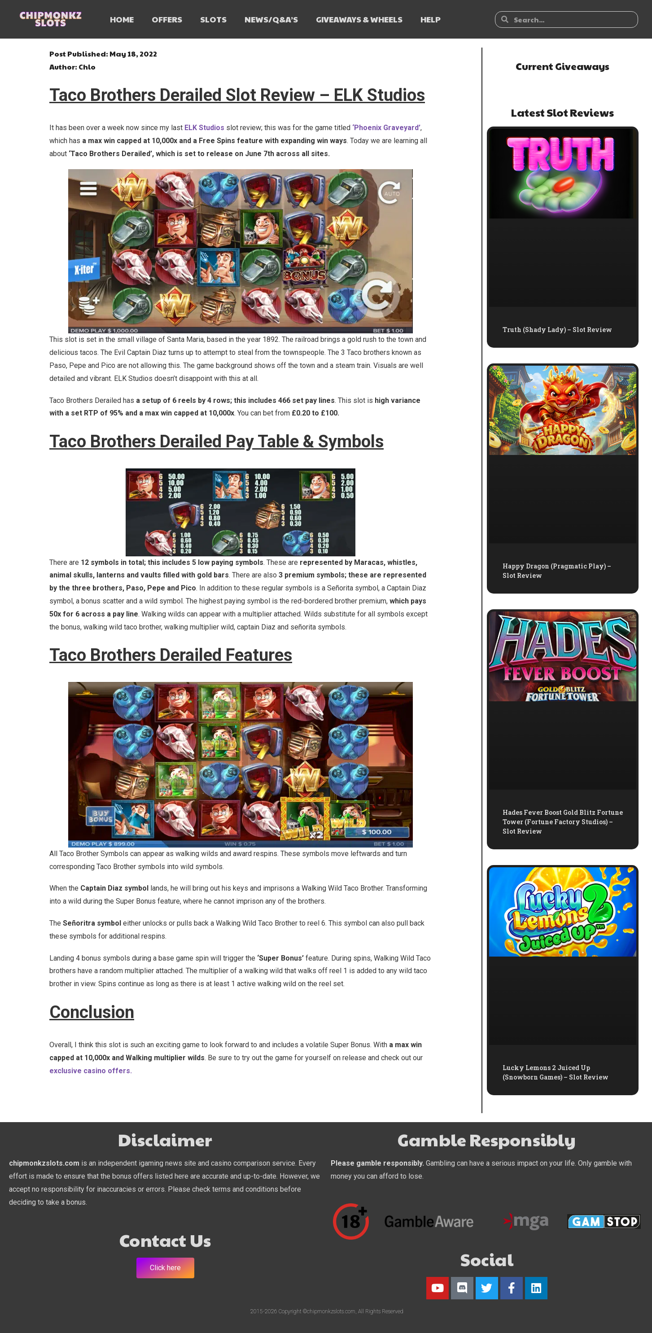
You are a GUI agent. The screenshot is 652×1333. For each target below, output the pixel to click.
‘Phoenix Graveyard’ (385, 127)
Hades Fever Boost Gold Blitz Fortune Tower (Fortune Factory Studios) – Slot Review (563, 821)
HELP (430, 19)
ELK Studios (204, 127)
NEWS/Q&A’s (271, 19)
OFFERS (167, 19)
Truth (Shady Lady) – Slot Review (557, 329)
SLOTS (213, 19)
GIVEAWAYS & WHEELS (359, 19)
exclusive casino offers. (90, 1070)
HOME (122, 19)
